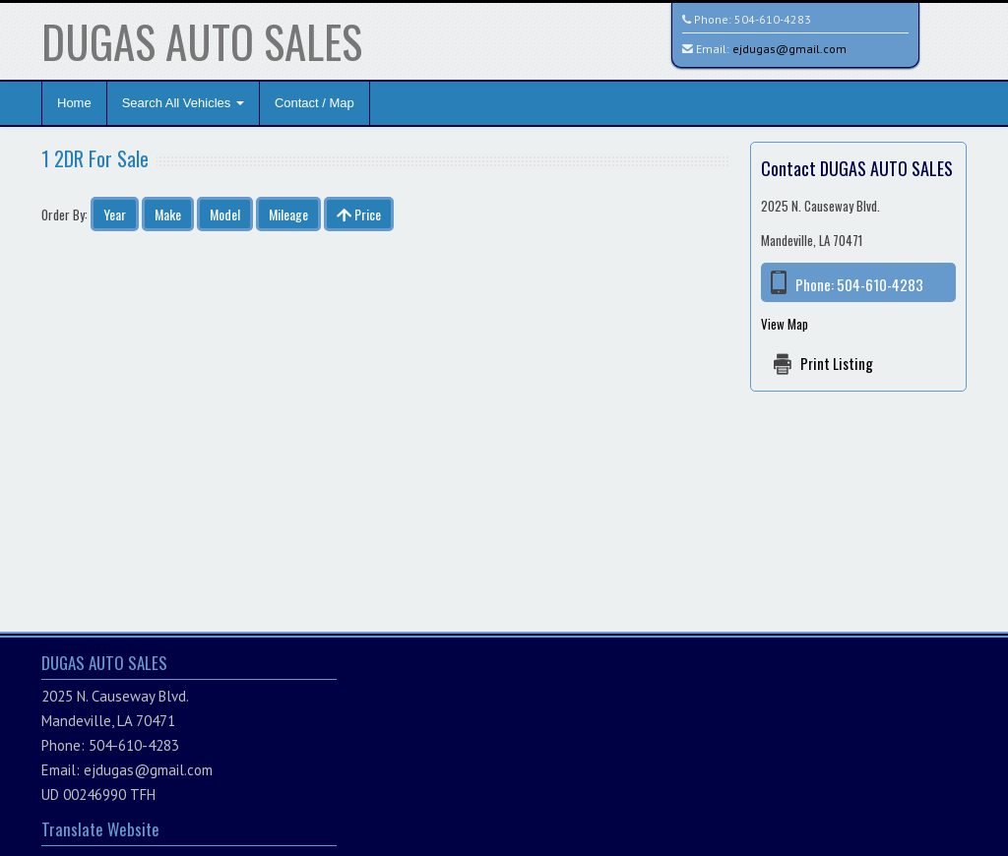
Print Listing (836, 363)
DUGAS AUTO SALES (201, 41)
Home (74, 102)
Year (114, 214)
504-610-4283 (772, 19)
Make (168, 214)
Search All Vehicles (183, 102)
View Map (784, 324)
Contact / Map (314, 102)
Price (359, 214)
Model (225, 214)
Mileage (288, 214)
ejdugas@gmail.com (789, 48)
